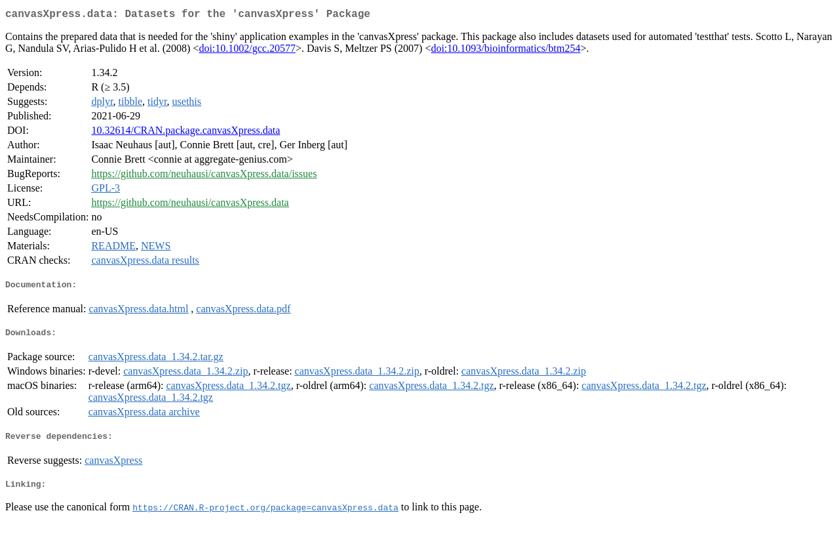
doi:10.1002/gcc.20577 (247, 50)
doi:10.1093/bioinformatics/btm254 (505, 50)
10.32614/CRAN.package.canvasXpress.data (185, 132)
